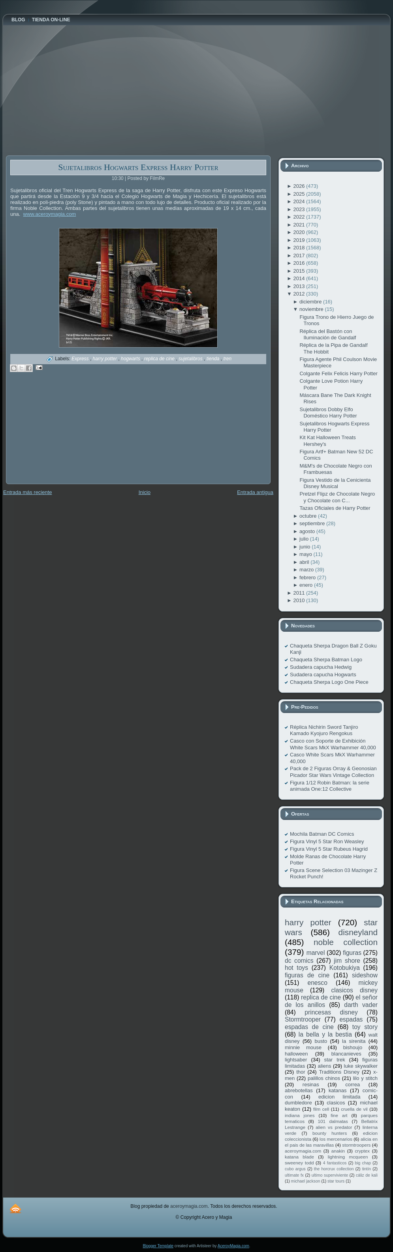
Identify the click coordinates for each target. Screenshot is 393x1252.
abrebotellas (299, 1090)
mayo (306, 554)
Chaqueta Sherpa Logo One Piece (329, 682)
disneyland (358, 932)
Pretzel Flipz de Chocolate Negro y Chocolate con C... (337, 497)
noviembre (312, 309)
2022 (299, 217)
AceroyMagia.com (233, 1246)
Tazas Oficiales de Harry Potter (334, 508)
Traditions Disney (339, 1072)
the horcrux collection (334, 1169)
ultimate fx (294, 1175)
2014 (299, 278)
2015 (299, 271)
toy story (365, 1027)
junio (305, 547)
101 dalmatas (333, 1121)
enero (306, 585)
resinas (311, 1084)
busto (320, 1041)
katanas (338, 1090)
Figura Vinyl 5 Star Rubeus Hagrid (329, 849)
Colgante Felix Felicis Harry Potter (338, 373)
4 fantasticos (335, 1163)
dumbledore (298, 1103)
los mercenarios (336, 1139)
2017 (299, 255)
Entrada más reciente (27, 492)
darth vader (361, 1004)
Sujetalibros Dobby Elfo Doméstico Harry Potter (328, 412)
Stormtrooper (303, 1019)
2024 (299, 201)
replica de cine (160, 358)
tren (227, 358)
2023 (299, 209)
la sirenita (353, 1041)
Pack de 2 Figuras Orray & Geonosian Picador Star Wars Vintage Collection (333, 771)
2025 (299, 194)
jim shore (347, 960)
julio (304, 539)
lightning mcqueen (348, 1156)
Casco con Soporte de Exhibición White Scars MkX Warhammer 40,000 (333, 744)
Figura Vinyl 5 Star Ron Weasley (327, 841)
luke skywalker (361, 1066)
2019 (299, 240)
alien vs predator (334, 1127)
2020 (299, 232)
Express (80, 358)
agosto (307, 531)
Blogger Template (158, 1246)
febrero (308, 577)
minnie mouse (303, 1047)
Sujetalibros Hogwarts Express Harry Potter (138, 167)
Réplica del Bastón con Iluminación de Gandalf (327, 334)
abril (304, 562)
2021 (299, 225)
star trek (334, 1060)
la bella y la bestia (325, 1034)
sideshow (365, 975)
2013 (299, 286)
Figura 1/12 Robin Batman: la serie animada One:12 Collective (329, 786)
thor (300, 1072)
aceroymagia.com (303, 1150)
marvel (316, 952)
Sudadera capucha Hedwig (321, 667)
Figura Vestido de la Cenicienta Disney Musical (334, 483)
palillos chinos (324, 1078)
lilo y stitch (365, 1078)
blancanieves (346, 1054)
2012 (299, 294)
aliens (324, 1066)
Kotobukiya (344, 967)
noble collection (346, 942)
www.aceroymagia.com (49, 214)
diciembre (311, 302)
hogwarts (131, 358)
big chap (363, 1163)
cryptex (362, 1150)
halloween (296, 1054)
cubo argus (295, 1169)
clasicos (336, 1103)
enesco (317, 982)
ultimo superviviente (330, 1175)
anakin (338, 1150)
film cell (321, 1109)
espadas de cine (309, 1027)
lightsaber (296, 1060)
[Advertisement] (65, 433)
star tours (335, 1181)
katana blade (299, 1156)
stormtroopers (356, 1144)
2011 (299, 593)
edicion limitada (339, 1097)
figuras (352, 952)
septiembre (312, 523)
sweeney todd (299, 1162)
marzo (307, 570)
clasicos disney (354, 990)
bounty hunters (329, 1133)
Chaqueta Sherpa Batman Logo (326, 659)
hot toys (296, 967)
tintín (366, 1169)
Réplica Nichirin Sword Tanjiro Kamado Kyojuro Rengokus (324, 730)
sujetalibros (191, 358)
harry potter (105, 358)
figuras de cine (307, 975)
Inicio (144, 492)
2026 (299, 186)
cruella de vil (354, 1109)
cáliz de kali (367, 1175)
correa (352, 1084)
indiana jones (300, 1115)
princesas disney (331, 1012)
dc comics (299, 960)
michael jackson (305, 1181)
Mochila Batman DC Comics (322, 834)
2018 (299, 248)
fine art (339, 1115)
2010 (299, 600)
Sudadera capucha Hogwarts (323, 674)
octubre (308, 516)
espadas (351, 1019)
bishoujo (352, 1047)
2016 (299, 263)
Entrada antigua (255, 492)
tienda (214, 358)
